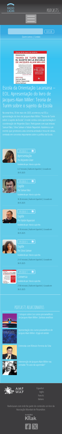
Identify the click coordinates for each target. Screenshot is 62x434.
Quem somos (27, 36)
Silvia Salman (26, 250)
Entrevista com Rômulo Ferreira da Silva (35, 345)
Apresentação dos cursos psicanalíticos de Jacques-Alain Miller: (36, 331)
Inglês (41, 391)
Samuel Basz (26, 190)
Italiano (41, 399)
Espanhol (40, 388)
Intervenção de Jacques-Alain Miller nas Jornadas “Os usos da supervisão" (35, 363)
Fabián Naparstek (28, 220)
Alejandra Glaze (27, 160)
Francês (41, 395)
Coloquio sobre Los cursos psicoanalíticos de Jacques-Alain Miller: (36, 315)
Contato (37, 36)
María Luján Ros (34, 164)
